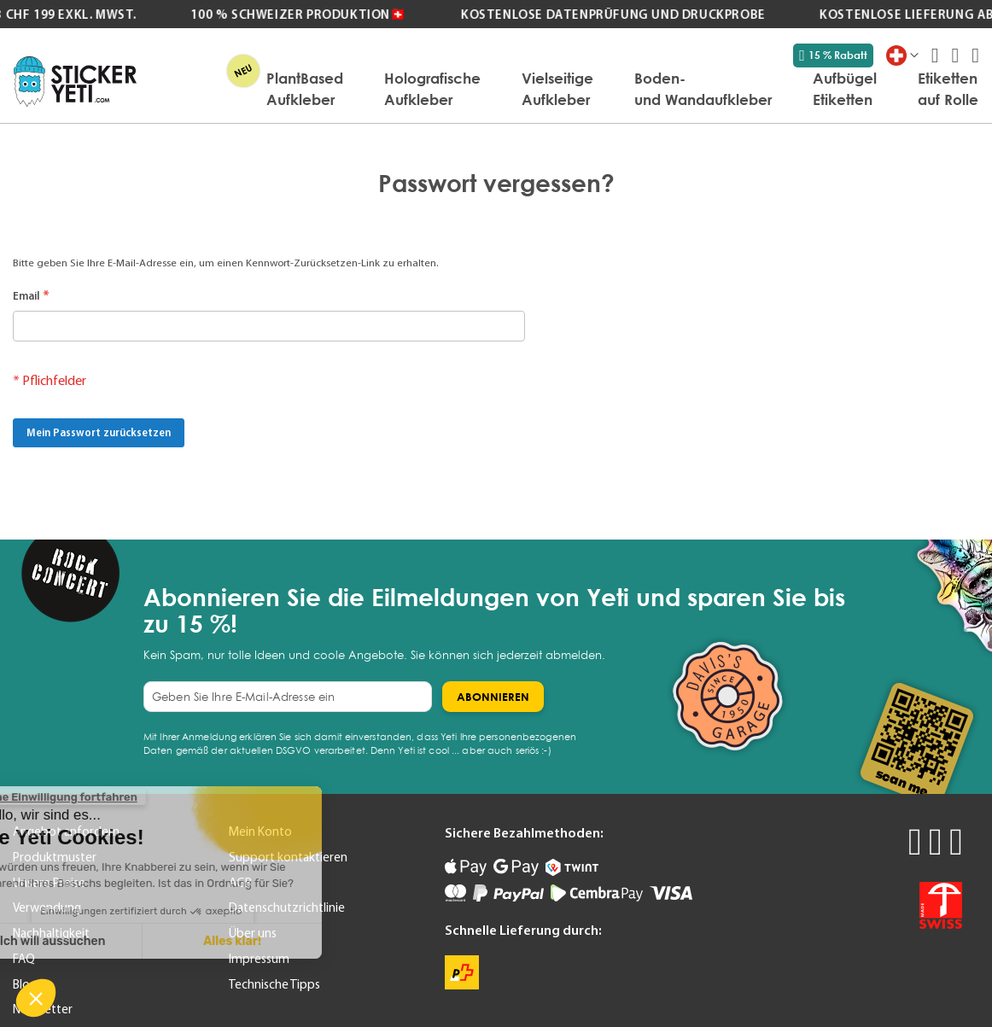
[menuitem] (304, 89)
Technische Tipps (274, 984)
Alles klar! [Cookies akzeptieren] (127, 941)
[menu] (566, 89)
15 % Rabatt (833, 55)
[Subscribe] (493, 696)
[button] (35, 997)
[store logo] (75, 81)
